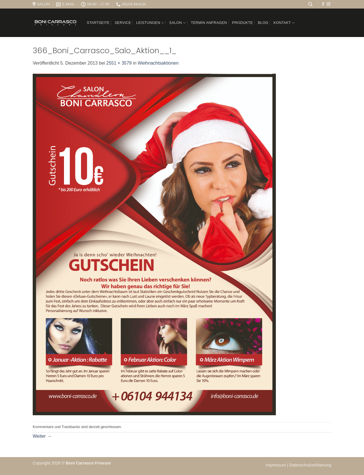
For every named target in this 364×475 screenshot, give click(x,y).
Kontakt (284, 23)
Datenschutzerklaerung (310, 465)
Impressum (276, 465)
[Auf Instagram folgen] (328, 4)
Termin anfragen (209, 22)
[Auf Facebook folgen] (323, 4)
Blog (263, 22)
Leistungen (150, 23)
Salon (177, 23)
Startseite (98, 22)
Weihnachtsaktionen (158, 63)
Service (123, 22)
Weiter (42, 436)
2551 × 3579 (119, 63)
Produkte (242, 22)
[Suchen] (310, 4)
